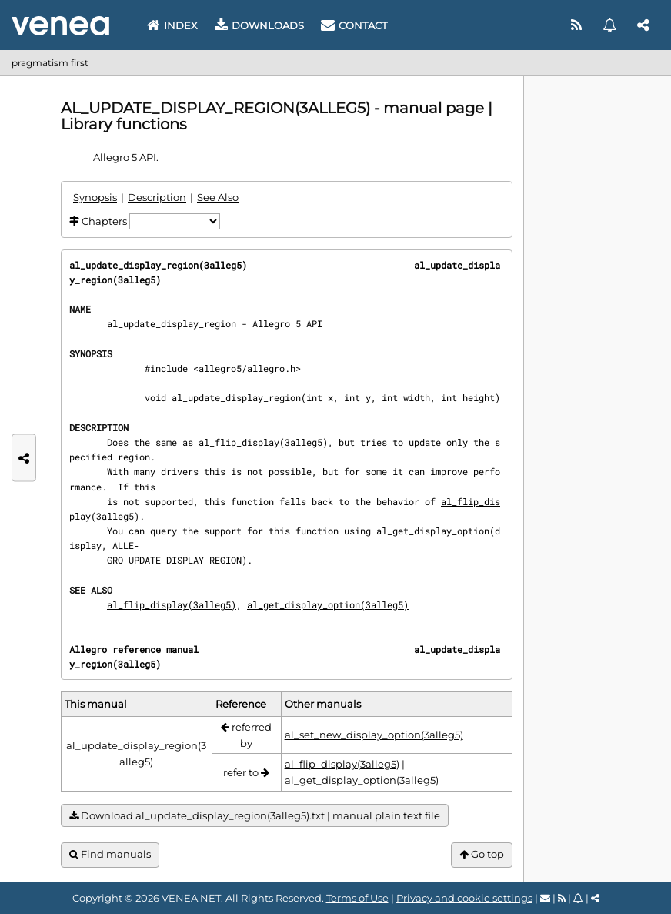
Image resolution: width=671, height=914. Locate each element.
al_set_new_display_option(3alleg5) (374, 734)
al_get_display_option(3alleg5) (328, 604)
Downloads (259, 25)
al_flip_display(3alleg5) (263, 442)
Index (172, 25)
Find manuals (110, 854)
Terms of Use (357, 898)
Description (157, 197)
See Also (218, 197)
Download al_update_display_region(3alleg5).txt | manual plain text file (254, 816)
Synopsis (95, 197)
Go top (481, 854)
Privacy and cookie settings (464, 898)
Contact (354, 25)
